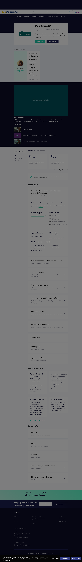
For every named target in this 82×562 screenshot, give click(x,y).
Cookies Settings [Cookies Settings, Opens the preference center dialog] (54, 559)
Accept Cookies (76, 559)
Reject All (64, 559)
